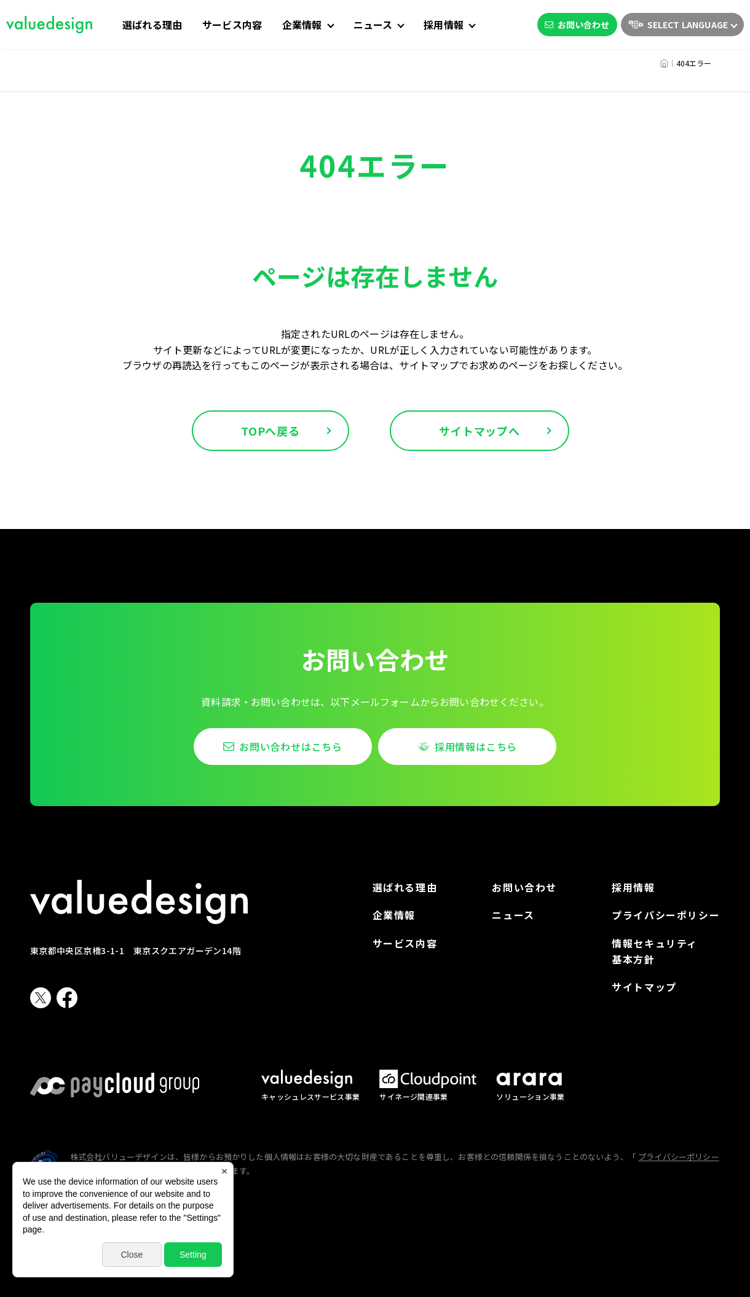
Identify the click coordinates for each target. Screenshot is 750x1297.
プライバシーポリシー (666, 914)
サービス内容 (232, 24)
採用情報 (633, 887)
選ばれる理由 (152, 24)
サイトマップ (644, 986)
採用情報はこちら (476, 746)
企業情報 (394, 914)
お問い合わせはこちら (290, 746)
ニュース (513, 914)
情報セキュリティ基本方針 (655, 951)
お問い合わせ (577, 24)
